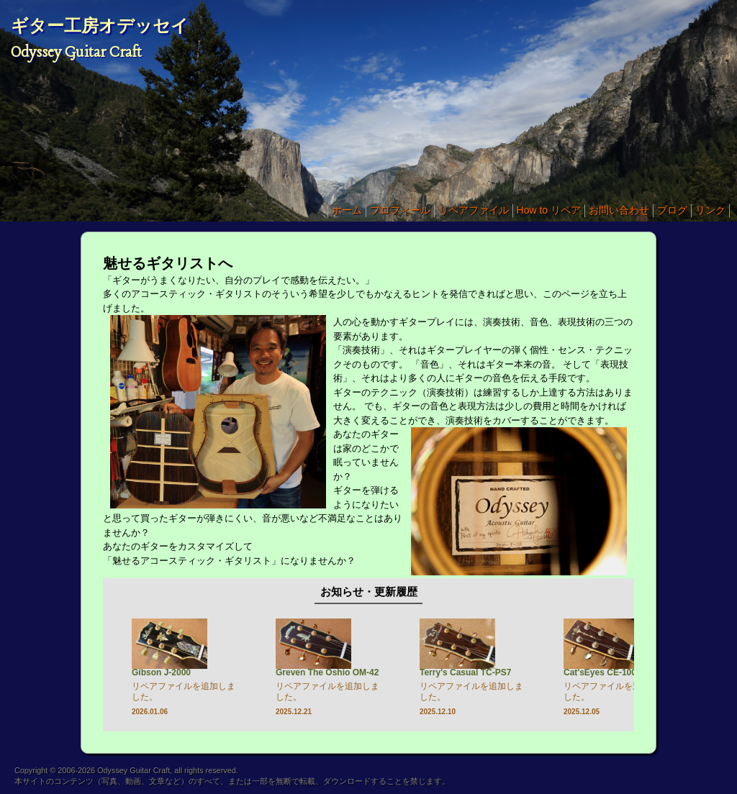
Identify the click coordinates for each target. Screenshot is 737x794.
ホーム (347, 210)
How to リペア (549, 210)
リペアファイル (473, 210)
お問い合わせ (619, 210)
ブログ (672, 210)
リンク (710, 210)
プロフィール (400, 210)
